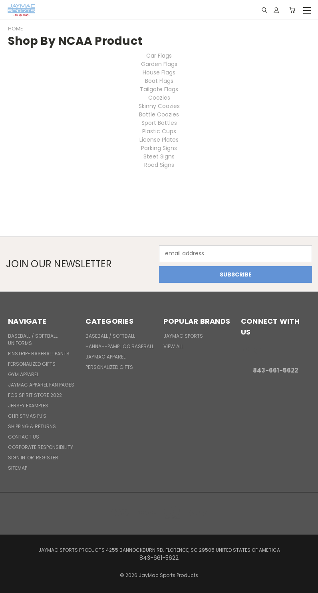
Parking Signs (159, 148)
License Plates (159, 140)
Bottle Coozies (159, 114)
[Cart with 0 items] (292, 10)
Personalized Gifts (32, 364)
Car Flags (159, 56)
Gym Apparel (23, 374)
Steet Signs (159, 156)
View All (173, 346)
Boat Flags (159, 81)
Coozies (159, 98)
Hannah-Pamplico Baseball (119, 346)
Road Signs (159, 165)
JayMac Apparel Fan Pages (41, 384)
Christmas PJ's (27, 416)
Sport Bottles (159, 123)
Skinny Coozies (159, 106)
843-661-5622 (275, 370)
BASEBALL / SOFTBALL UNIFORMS (33, 340)
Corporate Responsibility (40, 447)
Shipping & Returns (32, 426)
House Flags (159, 72)
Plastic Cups (159, 131)
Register (47, 457)
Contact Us (23, 436)
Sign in (17, 457)
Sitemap (17, 468)
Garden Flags (159, 64)
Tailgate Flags (159, 89)
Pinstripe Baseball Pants (39, 353)
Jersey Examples (28, 405)
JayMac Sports (183, 336)
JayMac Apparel (105, 356)
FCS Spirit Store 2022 (35, 395)
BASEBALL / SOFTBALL (110, 336)
